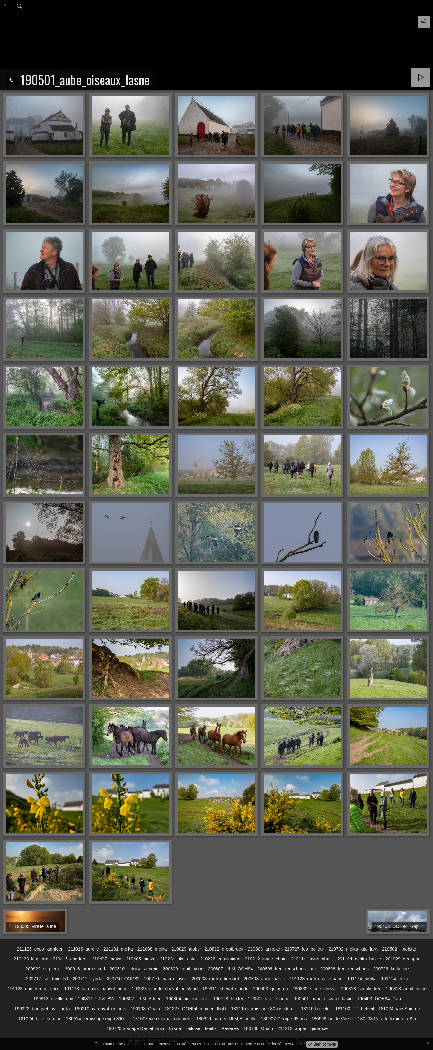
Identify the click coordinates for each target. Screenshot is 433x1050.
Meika (211, 1028)
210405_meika (140, 958)
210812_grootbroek (223, 948)
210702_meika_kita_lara (353, 948)
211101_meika (118, 948)
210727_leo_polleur (304, 948)
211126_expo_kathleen (40, 948)
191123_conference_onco (34, 988)
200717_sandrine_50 (47, 978)
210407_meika (106, 958)
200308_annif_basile (264, 978)
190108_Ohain (145, 1008)
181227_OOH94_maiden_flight (195, 1008)
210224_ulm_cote (178, 958)
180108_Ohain (258, 1028)
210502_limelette (399, 948)
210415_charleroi (70, 958)
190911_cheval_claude (225, 988)
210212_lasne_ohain (266, 958)
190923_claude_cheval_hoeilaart (165, 988)
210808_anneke (264, 948)
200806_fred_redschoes (344, 968)
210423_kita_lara (31, 958)
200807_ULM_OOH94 (230, 968)
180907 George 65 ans (284, 1018)
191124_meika (361, 978)
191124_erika (394, 978)
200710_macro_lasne (165, 978)
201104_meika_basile (359, 958)
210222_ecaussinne (220, 958)
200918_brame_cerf (85, 968)
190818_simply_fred (361, 988)
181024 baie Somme (399, 1008)
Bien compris (324, 1044)
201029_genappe (402, 958)
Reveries (230, 1028)
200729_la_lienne (391, 968)
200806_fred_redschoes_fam (286, 968)
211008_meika (152, 948)
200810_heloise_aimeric (134, 968)
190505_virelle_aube (268, 998)
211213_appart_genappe (303, 1028)
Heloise (192, 1028)
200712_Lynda (87, 978)
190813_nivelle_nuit (53, 998)
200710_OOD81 (123, 978)
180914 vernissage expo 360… (97, 1018)
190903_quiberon (270, 988)
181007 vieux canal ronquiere (162, 1018)
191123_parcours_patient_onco (95, 988)
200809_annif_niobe (183, 968)
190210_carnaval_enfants (100, 1008)
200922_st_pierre (42, 968)
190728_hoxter (228, 998)
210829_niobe (186, 948)
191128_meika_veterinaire (316, 978)
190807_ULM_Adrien (140, 998)
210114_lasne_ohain (312, 958)
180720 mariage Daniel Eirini (135, 1028)
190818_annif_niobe (406, 988)
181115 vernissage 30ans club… (263, 1008)
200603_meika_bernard (215, 978)
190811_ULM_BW (96, 998)
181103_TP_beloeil (354, 1008)
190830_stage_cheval (314, 988)
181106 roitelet (316, 1008)
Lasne (175, 1028)
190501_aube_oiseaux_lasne (323, 998)
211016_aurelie (83, 948)
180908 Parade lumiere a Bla (387, 1018)
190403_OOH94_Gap (379, 998)
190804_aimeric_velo (187, 998)
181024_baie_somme (40, 1018)
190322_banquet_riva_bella (42, 1008)
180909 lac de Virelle (332, 1018)
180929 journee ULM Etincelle (226, 1018)
